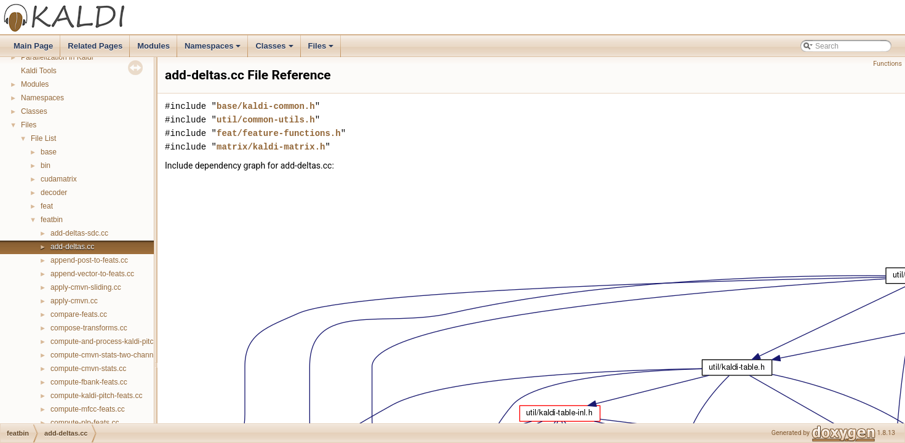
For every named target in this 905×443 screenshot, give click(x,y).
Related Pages (95, 45)
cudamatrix (59, 179)
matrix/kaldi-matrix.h (271, 147)
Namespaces (214, 49)
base (49, 152)
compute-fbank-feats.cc (88, 382)
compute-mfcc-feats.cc (87, 409)
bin (45, 165)
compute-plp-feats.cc (84, 422)
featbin (52, 219)
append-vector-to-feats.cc (92, 273)
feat (47, 206)
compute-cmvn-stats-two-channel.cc (109, 355)
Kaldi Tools (39, 70)
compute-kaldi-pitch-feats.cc (96, 395)
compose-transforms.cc (88, 328)
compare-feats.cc (78, 314)
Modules (153, 45)
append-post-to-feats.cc (89, 260)
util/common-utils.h (266, 120)
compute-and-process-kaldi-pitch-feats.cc (117, 341)
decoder (54, 192)
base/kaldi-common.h (266, 106)
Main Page (33, 45)
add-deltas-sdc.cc (79, 233)
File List (43, 138)
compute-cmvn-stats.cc (88, 368)
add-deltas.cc (72, 246)
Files (322, 49)
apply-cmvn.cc (74, 301)
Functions (887, 64)
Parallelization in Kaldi (57, 57)
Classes (275, 49)
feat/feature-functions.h (279, 133)
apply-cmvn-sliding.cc (85, 287)
